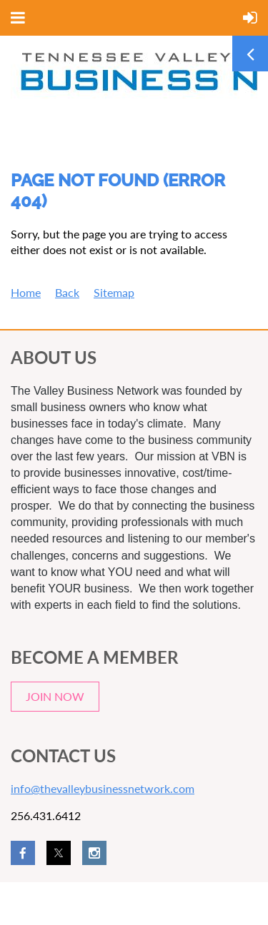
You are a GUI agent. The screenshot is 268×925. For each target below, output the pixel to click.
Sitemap (114, 292)
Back (67, 292)
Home (26, 292)
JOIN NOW (55, 696)
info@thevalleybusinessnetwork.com (102, 788)
